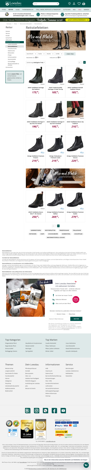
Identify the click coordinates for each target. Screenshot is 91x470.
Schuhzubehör (12, 57)
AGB (47, 368)
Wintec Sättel (49, 351)
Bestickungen (70, 368)
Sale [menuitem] (79, 9)
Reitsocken (11, 53)
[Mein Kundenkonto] (74, 5)
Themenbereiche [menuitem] (27, 9)
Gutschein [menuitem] (66, 9)
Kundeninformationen (52, 383)
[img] (83, 4)
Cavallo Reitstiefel (51, 343)
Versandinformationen (52, 388)
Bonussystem (29, 373)
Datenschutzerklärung (68, 328)
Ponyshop (8, 383)
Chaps (10, 55)
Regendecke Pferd (10, 346)
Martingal (28, 348)
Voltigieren (8, 381)
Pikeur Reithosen (51, 346)
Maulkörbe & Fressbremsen (34, 343)
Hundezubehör (9, 376)
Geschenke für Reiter (11, 373)
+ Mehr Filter (70, 54)
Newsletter (69, 376)
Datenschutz (49, 373)
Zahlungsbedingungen (52, 391)
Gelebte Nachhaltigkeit (32, 378)
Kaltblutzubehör (10, 388)
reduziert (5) (53, 57)
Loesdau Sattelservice (72, 371)
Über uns (28, 376)
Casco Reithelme (71, 343)
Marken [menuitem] (86, 9)
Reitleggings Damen (11, 351)
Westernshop (9, 368)
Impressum (49, 371)
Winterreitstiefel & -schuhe (14, 64)
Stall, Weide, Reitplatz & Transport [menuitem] (48, 9)
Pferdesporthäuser (31, 368)
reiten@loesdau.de (50, 441)
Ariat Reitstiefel (70, 346)
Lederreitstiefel (12, 44)
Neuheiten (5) (30, 57)
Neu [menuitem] (74, 9)
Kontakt (27, 371)
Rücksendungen (50, 378)
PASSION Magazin (30, 381)
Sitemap (48, 396)
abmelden (66, 329)
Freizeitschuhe (12, 48)
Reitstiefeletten (12, 46)
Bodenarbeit (9, 391)
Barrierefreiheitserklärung (53, 376)
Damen (8, 31)
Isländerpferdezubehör (12, 386)
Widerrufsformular (51, 393)
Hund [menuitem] (18, 9)
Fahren (7, 378)
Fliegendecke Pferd (11, 343)
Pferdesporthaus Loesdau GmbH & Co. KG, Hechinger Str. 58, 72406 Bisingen (47, 468)
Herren (8, 33)
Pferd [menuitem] (4, 9)
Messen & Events (30, 388)
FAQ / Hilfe (49, 381)
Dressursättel (9, 348)
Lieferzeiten (49, 386)
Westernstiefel (30, 346)
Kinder (8, 35)
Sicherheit (9, 38)
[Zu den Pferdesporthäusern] (69, 3)
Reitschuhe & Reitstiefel (13, 42)
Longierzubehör (10, 371)
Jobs (26, 386)
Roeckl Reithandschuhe (73, 348)
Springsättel (29, 351)
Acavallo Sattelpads (71, 351)
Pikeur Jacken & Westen (52, 348)
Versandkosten (23, 462)
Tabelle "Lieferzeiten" (58, 465)
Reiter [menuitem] (11, 9)
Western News (61, 314)
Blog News (72, 314)
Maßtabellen (69, 373)
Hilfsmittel (9, 40)
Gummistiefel (12, 59)
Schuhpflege (11, 61)
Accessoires (9, 67)
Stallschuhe (11, 51)
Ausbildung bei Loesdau (32, 383)
